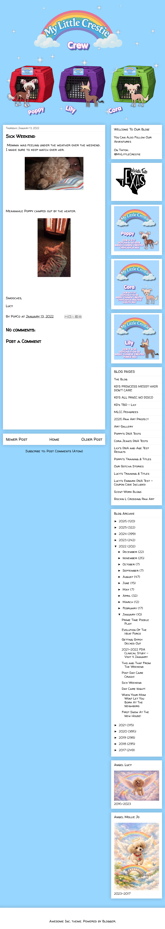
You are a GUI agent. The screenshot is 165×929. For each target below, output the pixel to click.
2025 (123, 527)
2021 (123, 725)
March (128, 602)
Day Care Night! (133, 689)
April (127, 595)
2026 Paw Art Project (131, 419)
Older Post (91, 439)
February (130, 608)
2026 (123, 521)
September (131, 570)
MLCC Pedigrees (126, 412)
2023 (123, 540)
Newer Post (16, 439)
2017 (123, 750)
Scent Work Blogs (128, 492)
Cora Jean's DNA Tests (131, 441)
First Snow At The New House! (135, 714)
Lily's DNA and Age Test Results (131, 450)
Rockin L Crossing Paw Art (134, 499)
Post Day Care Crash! (132, 674)
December (130, 552)
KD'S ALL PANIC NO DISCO (133, 397)
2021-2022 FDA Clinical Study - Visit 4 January (135, 653)
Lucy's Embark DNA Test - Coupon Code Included (133, 482)
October (129, 564)
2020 (123, 731)
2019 (123, 737)
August (128, 577)
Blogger (108, 921)
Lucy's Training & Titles (131, 473)
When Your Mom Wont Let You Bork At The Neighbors (134, 700)
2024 (123, 534)
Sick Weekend (132, 682)
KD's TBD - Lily (125, 405)
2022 (123, 546)
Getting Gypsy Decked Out (132, 641)
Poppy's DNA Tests (127, 433)
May (126, 589)
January (129, 614)
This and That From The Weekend (136, 665)
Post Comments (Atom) (65, 451)
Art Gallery (123, 426)
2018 (123, 744)
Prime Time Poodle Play (135, 622)
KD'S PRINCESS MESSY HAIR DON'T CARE (136, 388)
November (130, 558)
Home (54, 439)
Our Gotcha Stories (129, 466)
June (126, 583)
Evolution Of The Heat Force (134, 631)
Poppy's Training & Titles (132, 459)
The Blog (120, 379)
